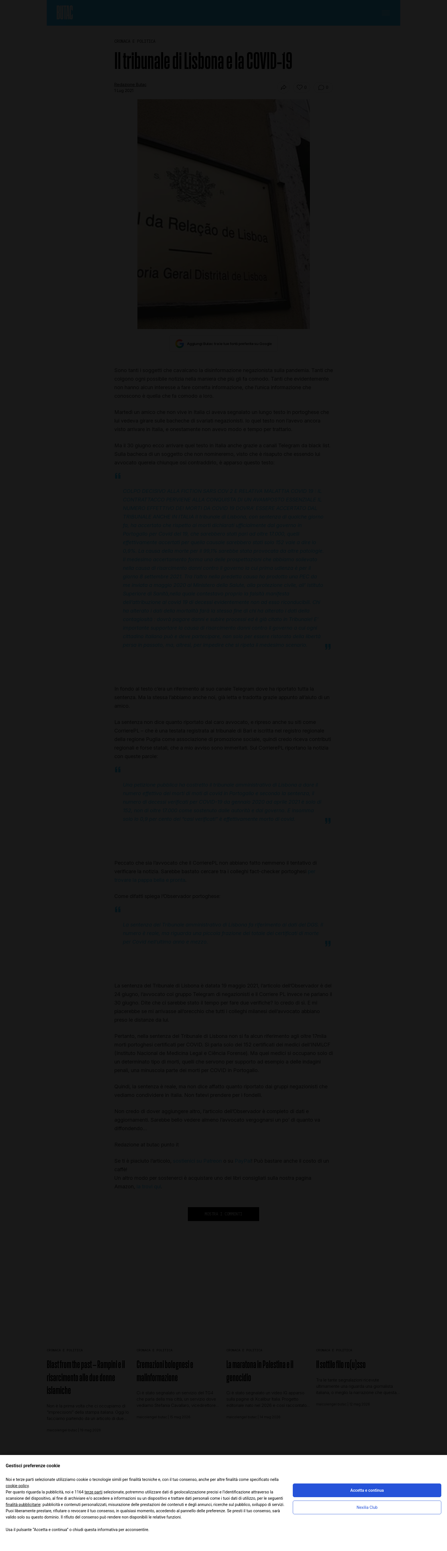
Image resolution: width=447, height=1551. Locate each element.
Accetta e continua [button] (367, 1490)
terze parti (93, 1492)
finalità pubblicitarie (23, 1504)
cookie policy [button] (17, 1485)
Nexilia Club (367, 1507)
